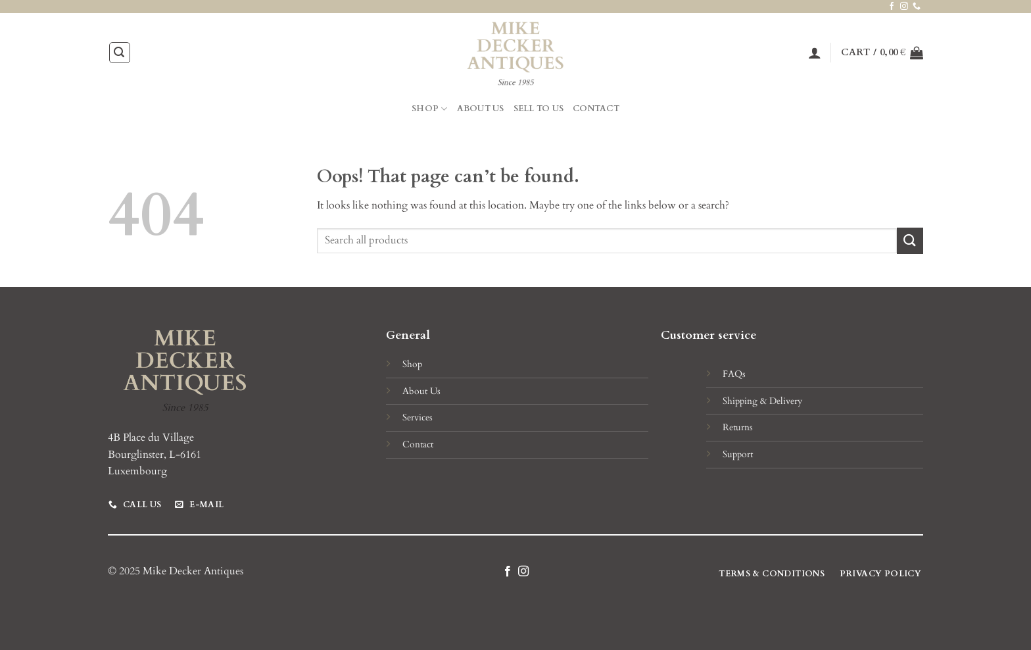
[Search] (119, 52)
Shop (429, 109)
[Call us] (917, 6)
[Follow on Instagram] (904, 6)
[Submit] (910, 240)
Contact (596, 108)
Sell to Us (539, 108)
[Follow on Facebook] (892, 6)
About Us (480, 108)
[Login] (814, 52)
